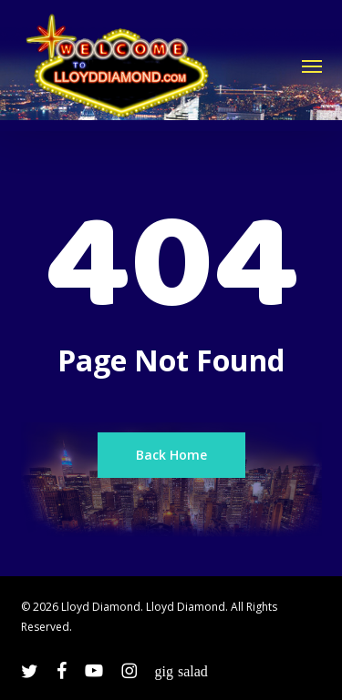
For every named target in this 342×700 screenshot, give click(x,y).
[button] (312, 65)
